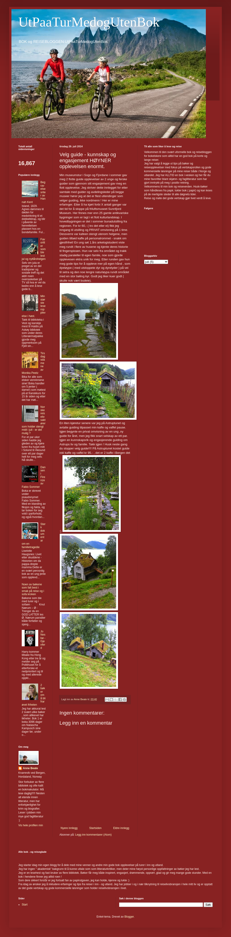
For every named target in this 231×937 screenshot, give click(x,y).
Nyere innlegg (69, 828)
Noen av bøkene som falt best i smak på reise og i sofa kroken (33, 589)
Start (24, 904)
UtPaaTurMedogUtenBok (89, 21)
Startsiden (95, 828)
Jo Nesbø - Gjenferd (42, 639)
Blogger (129, 916)
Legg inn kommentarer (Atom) (93, 834)
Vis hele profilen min (30, 825)
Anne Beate (30, 768)
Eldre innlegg (121, 828)
